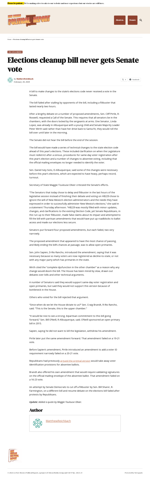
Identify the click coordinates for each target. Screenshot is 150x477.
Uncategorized (15, 52)
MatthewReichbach (25, 79)
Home (9, 39)
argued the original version (75, 360)
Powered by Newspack (133, 473)
